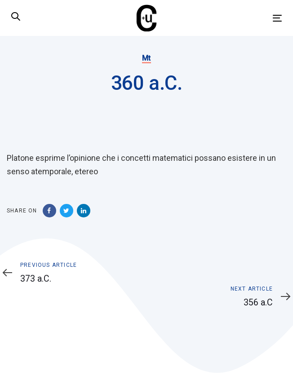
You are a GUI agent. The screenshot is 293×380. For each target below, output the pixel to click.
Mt (146, 58)
